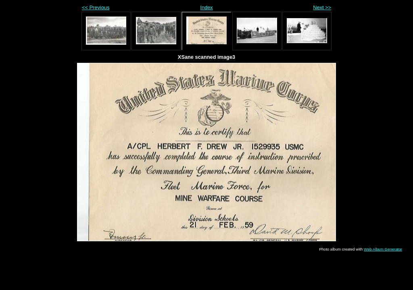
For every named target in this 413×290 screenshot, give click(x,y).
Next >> (322, 7)
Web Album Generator (383, 249)
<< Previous (95, 7)
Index (206, 7)
